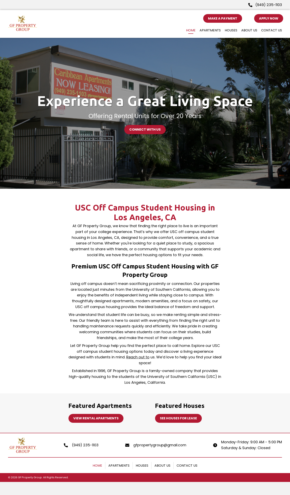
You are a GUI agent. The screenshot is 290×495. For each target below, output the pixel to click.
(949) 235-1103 (268, 4)
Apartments (118, 465)
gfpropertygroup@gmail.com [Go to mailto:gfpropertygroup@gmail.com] (159, 445)
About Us (162, 465)
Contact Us (187, 465)
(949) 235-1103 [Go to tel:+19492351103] (85, 445)
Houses (142, 465)
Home (97, 465)
